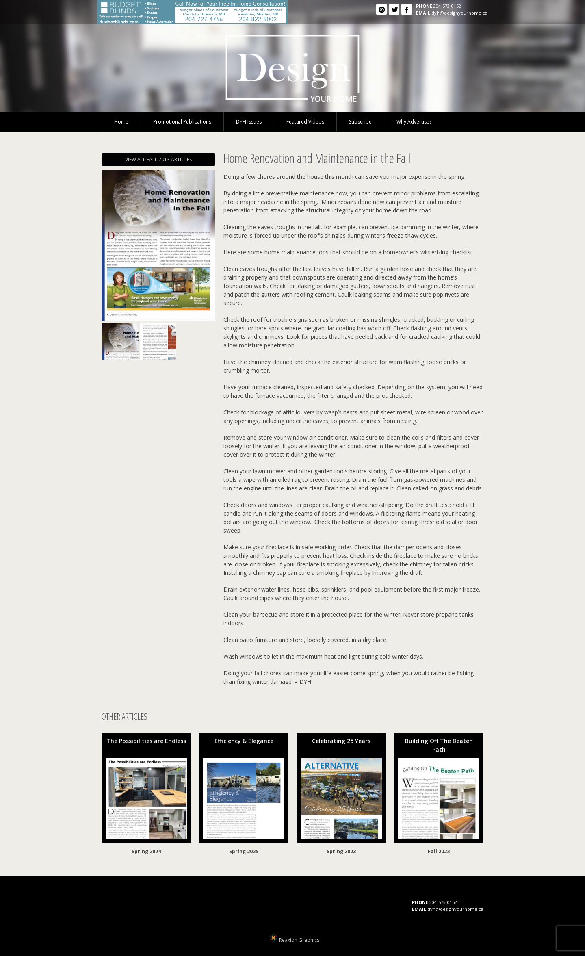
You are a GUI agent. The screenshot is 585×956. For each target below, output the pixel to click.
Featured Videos (305, 121)
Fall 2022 (439, 851)
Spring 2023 (341, 851)
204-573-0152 (447, 6)
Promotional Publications (182, 121)
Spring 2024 (146, 851)
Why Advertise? (413, 121)
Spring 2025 (243, 851)
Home (121, 121)
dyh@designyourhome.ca (459, 13)
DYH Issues (249, 121)
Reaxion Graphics (299, 939)
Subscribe (360, 121)
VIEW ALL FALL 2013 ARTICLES (158, 159)
